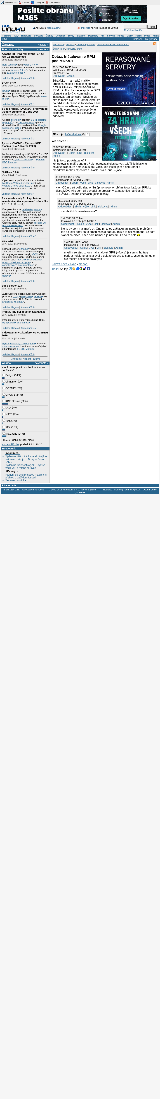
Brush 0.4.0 (9, 82)
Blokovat (89, 152)
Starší (36, 358)
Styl (4, 39)
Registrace (151, 39)
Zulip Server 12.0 (12, 285)
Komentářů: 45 (28, 328)
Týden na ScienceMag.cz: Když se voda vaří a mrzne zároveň (25, 466)
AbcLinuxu (12, 453)
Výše (83, 182)
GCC (35, 254)
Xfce (7, 427)
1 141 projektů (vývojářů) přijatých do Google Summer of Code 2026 (25, 110)
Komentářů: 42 (28, 236)
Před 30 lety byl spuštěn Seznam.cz (23, 311)
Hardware (26, 35)
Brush (5, 90)
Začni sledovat (73, 134)
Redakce (107, 489)
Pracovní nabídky (12, 49)
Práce (147, 35)
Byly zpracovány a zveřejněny (18, 343)
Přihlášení (137, 39)
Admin (71, 75)
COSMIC (9, 388)
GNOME (9, 394)
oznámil (23, 249)
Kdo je (120, 35)
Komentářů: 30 (10, 444)
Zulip (15, 296)
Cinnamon (10, 381)
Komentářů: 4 (27, 193)
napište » (43, 44)
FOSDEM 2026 (25, 349)
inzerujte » (42, 49)
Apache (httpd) (19, 70)
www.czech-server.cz (33, 489)
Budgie (8, 375)
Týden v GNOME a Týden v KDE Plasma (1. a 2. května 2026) (21, 144)
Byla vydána (9, 64)
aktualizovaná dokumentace (17, 265)
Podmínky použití (132, 489)
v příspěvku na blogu (23, 300)
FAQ (16, 35)
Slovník (111, 35)
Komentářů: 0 (27, 78)
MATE (7, 414)
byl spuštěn (8, 322)
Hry (102, 35)
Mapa (155, 35)
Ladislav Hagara (10, 78)
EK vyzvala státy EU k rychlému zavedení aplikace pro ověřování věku (25, 200)
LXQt (7, 407)
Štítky (56, 48)
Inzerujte (85, 27)
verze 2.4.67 (30, 64)
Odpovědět (59, 75)
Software (38, 35)
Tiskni (55, 268)
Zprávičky (8, 44)
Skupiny (81, 35)
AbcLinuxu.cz (9, 2)
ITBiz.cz (23, 2)
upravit (6, 275)
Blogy (71, 35)
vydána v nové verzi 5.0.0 (16, 185)
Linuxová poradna (85, 44)
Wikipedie (18, 183)
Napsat (27, 358)
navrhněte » (41, 363)
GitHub (30, 183)
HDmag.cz (37, 2)
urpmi (80, 48)
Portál (138, 35)
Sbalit (72, 152)
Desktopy (93, 35)
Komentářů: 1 (27, 104)
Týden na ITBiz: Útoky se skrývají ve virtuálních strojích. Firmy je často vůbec (26, 459)
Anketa (6, 363)
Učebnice (60, 35)
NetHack (7, 183)
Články (49, 35)
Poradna (7, 35)
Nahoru (83, 264)
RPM (62, 48)
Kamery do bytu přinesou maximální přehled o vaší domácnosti (26, 476)
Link (79, 152)
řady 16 (21, 259)
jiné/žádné (10, 433)
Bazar (130, 35)
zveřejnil (15, 119)
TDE (7, 420)
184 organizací (26, 122)
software (71, 48)
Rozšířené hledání (133, 30)
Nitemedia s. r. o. (71, 489)
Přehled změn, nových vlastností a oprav (22, 261)
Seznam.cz (23, 322)
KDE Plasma (11, 401)
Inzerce (118, 489)
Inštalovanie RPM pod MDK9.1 (113, 44)
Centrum (16, 358)
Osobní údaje (150, 489)
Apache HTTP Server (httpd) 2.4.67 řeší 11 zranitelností (23, 55)
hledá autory (53, 27)
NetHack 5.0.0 (10, 172)
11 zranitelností (15, 72)
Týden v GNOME (22, 159)
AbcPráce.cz (53, 2)
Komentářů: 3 (27, 138)
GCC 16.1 (7, 240)
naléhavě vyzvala (31, 209)
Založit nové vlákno (64, 264)
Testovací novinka (15, 480)
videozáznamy (10, 346)
